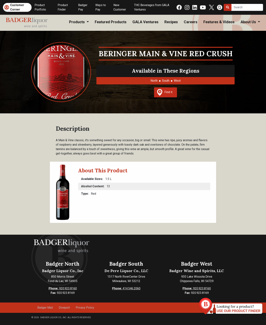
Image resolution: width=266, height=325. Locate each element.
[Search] (247, 7)
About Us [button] (249, 22)
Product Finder (63, 7)
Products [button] (77, 22)
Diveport (64, 307)
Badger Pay (82, 7)
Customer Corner (17, 7)
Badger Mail (45, 307)
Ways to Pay (100, 7)
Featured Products (111, 22)
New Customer (119, 7)
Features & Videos (219, 22)
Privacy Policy (85, 307)
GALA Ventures (145, 22)
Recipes (171, 22)
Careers (190, 22)
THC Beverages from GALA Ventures (151, 7)
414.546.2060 (126, 288)
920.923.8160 (63, 288)
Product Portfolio (40, 7)
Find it (164, 92)
